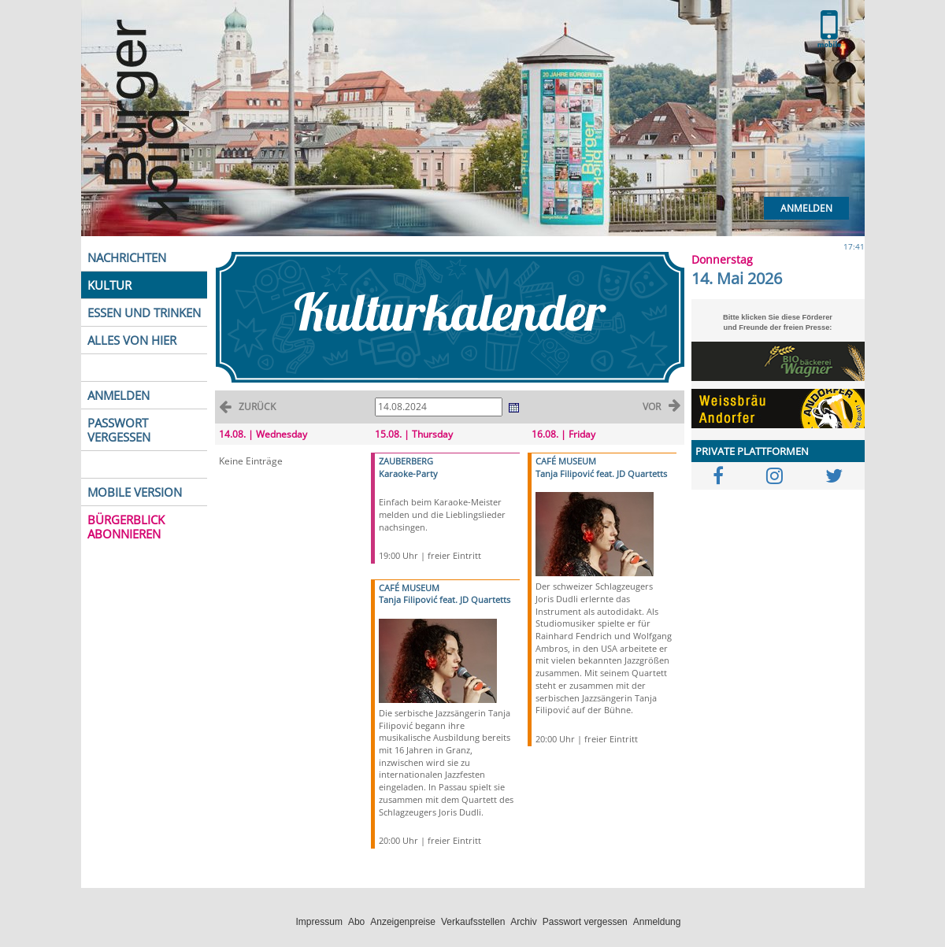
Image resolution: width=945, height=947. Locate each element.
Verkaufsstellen (473, 921)
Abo (356, 921)
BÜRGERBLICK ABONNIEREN (126, 527)
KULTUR (109, 285)
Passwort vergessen (585, 921)
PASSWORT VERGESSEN (118, 430)
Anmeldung (657, 921)
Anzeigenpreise (402, 921)
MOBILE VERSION (134, 492)
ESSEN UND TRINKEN (144, 312)
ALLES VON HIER (131, 340)
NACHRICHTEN (126, 257)
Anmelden (806, 208)
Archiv (523, 921)
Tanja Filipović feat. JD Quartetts (444, 599)
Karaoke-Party (408, 473)
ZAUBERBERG (406, 461)
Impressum (319, 921)
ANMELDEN (118, 395)
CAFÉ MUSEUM (409, 588)
